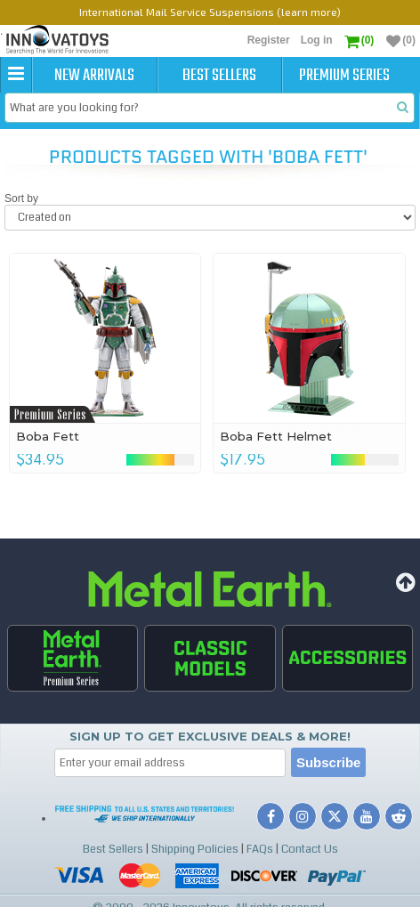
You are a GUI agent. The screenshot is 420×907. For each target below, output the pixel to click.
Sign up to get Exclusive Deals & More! (210, 736)
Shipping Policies (194, 849)
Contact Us (309, 849)
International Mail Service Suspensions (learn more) (210, 11)
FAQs (259, 849)
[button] (16, 75)
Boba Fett (47, 436)
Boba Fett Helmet (276, 436)
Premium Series (344, 75)
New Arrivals (94, 75)
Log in (317, 40)
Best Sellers (219, 75)
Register (268, 40)
